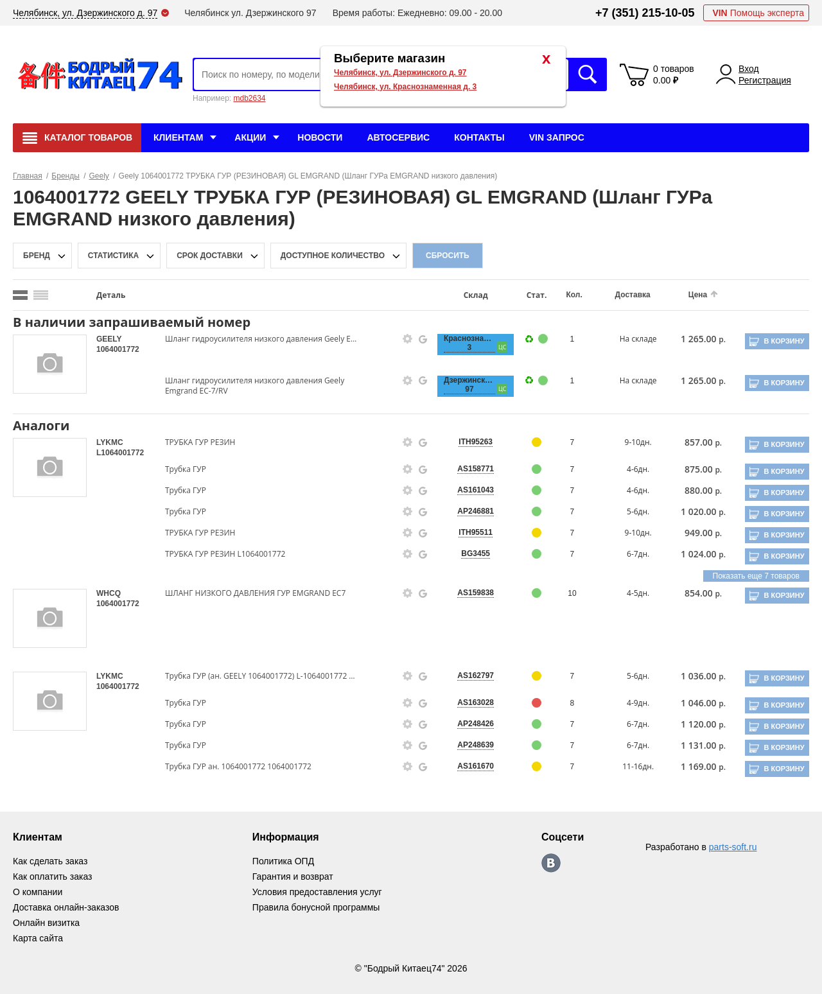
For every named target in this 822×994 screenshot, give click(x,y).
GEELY (108, 339)
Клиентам (178, 137)
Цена (698, 294)
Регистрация (765, 80)
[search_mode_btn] (20, 295)
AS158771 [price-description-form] (475, 468)
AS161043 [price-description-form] (475, 489)
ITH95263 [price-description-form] (476, 441)
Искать (588, 74)
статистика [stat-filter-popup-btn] (113, 255)
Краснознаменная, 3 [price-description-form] (469, 343)
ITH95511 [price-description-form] (476, 532)
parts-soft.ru (733, 847)
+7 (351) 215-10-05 (645, 12)
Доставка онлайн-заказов (66, 907)
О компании (37, 892)
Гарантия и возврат (292, 876)
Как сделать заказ (50, 861)
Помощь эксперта (758, 13)
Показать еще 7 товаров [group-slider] (756, 575)
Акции (250, 137)
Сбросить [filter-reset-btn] (447, 255)
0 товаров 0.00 (673, 74)
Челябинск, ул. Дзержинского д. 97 (400, 72)
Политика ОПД (283, 861)
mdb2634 (249, 98)
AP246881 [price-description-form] (475, 511)
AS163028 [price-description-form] (475, 702)
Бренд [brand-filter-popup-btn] (36, 255)
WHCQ (108, 593)
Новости (319, 137)
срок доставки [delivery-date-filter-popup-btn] (210, 255)
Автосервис (398, 137)
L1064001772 (120, 452)
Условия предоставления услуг (317, 892)
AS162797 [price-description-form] (475, 675)
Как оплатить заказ (52, 876)
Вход (749, 69)
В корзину (784, 341)
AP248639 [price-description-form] (475, 744)
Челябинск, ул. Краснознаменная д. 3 (405, 86)
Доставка (633, 294)
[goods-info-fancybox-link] (408, 339)
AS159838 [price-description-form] (475, 592)
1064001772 (117, 349)
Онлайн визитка (46, 923)
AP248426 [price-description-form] (475, 723)
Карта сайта (38, 938)
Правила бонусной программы (316, 907)
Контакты (479, 137)
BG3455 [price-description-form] (475, 553)
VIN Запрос (556, 137)
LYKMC (109, 442)
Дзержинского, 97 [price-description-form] (469, 385)
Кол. (574, 294)
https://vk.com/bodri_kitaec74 (551, 863)
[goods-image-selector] (49, 364)
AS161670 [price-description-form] (475, 766)
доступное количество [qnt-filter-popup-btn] (333, 255)
